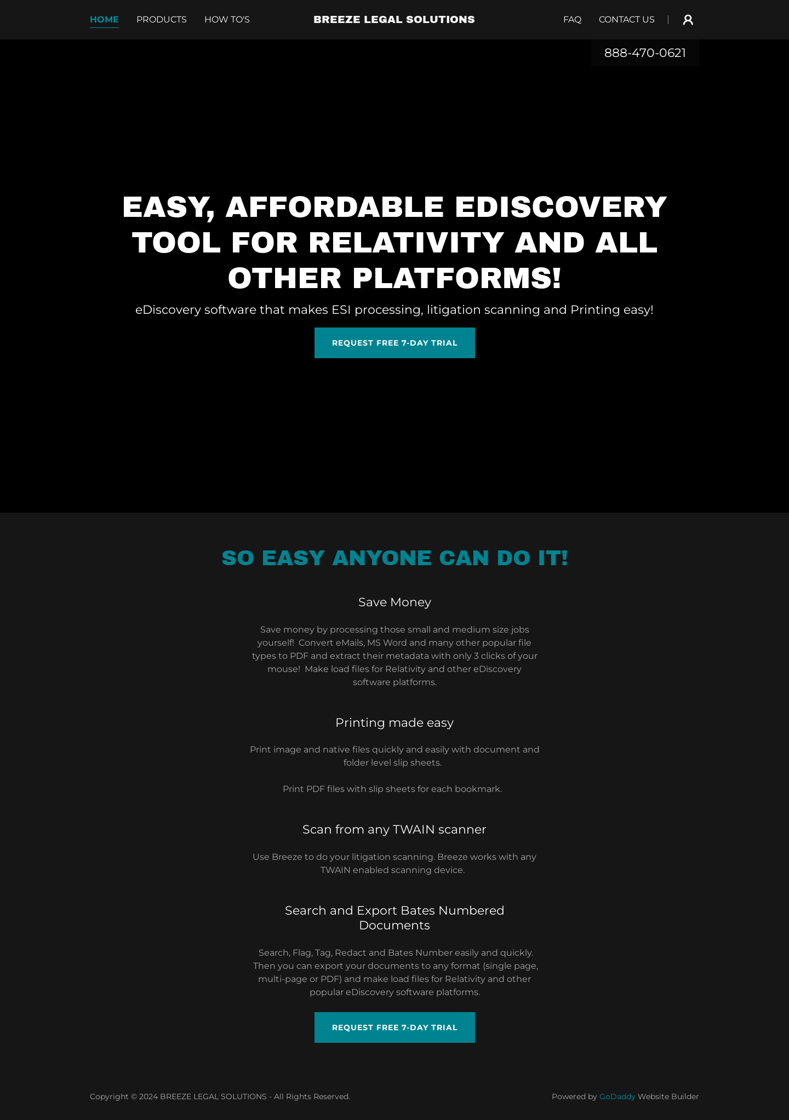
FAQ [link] (572, 19)
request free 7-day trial (395, 1027)
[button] (688, 20)
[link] (394, 20)
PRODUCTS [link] (161, 19)
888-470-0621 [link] (645, 52)
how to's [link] (227, 19)
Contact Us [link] (627, 19)
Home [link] (104, 19)
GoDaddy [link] (617, 1096)
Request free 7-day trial (395, 343)
